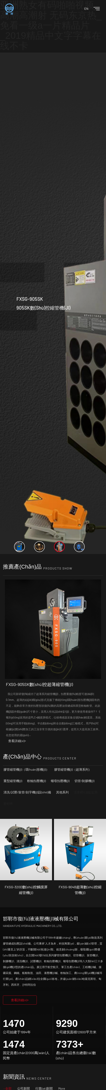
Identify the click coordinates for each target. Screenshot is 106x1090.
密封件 (8, 803)
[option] (53, 303)
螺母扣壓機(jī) (60, 781)
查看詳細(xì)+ (17, 741)
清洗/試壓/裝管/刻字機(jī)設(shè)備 (27, 792)
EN (86, 8)
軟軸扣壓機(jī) (36, 781)
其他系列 (62, 792)
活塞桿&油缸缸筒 (86, 792)
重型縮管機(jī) (13, 781)
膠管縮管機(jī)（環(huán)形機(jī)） (26, 769)
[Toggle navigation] (93, 9)
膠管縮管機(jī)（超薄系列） (73, 769)
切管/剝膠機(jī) (84, 781)
